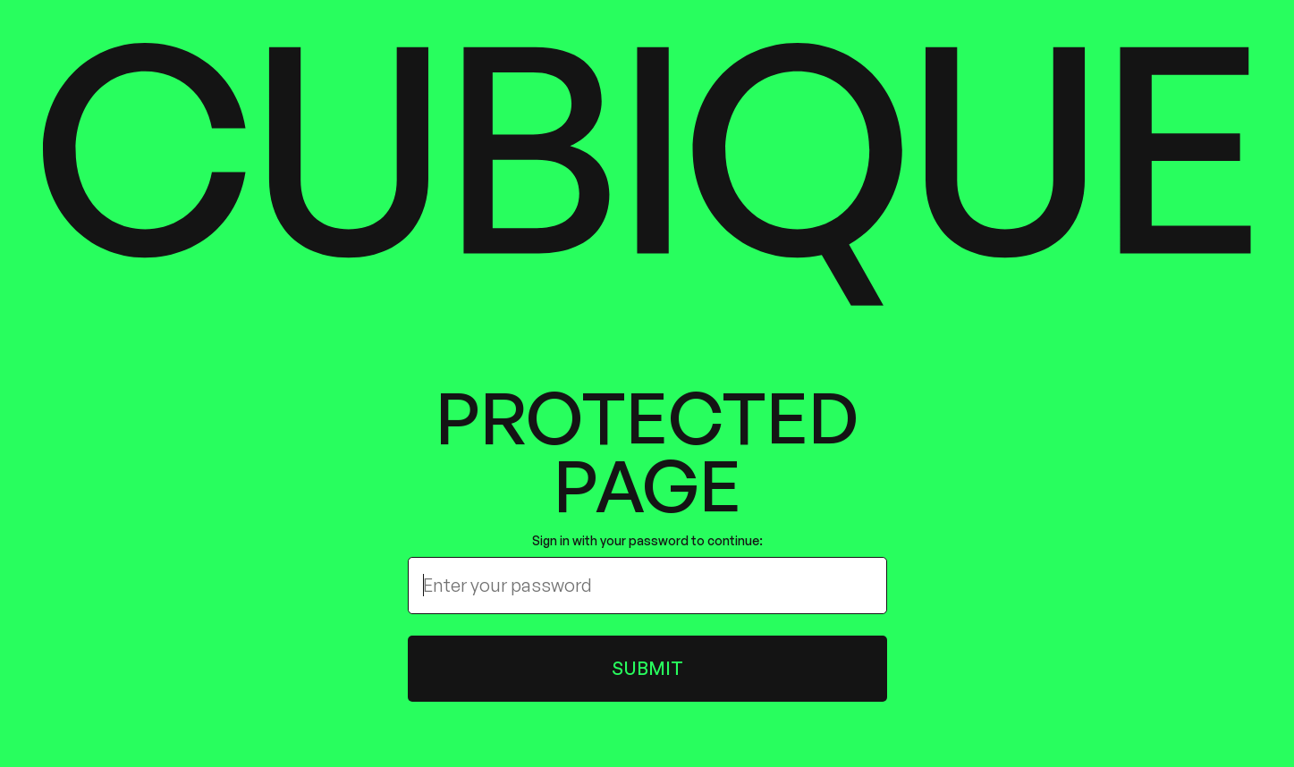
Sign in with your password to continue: (647, 540)
